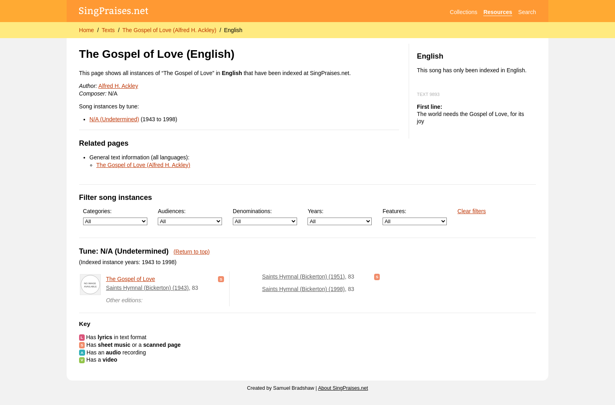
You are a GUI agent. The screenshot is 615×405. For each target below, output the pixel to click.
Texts (108, 30)
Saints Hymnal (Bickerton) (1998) (303, 289)
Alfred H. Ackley (118, 86)
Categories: (115, 216)
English (233, 30)
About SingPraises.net (343, 388)
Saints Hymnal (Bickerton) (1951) (303, 276)
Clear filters (472, 211)
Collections (463, 12)
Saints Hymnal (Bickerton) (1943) (147, 288)
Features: (415, 216)
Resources (497, 12)
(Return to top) (191, 251)
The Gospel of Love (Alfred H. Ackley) (169, 30)
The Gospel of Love (130, 279)
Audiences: (190, 216)
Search (527, 12)
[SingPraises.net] (114, 12)
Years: (340, 216)
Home (86, 30)
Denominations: (265, 216)
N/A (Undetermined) (114, 119)
